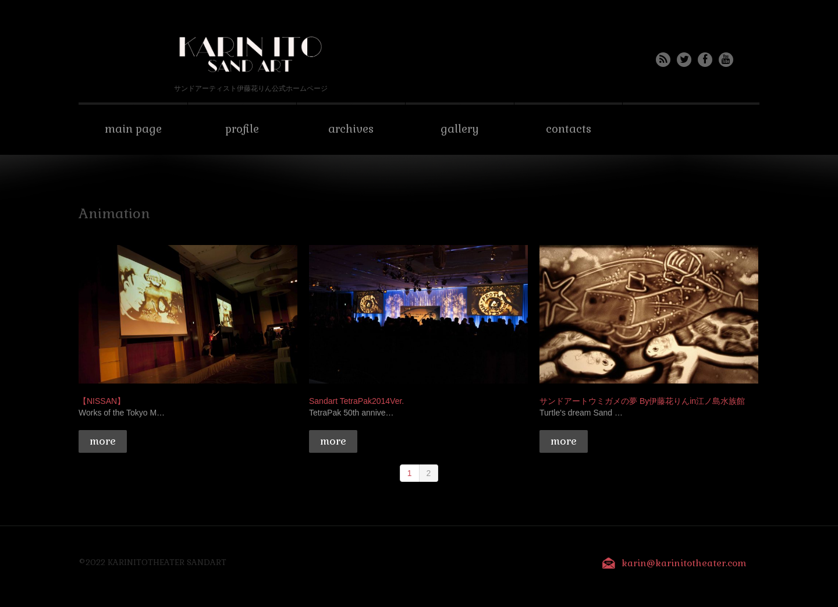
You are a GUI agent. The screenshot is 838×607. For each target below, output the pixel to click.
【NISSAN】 (102, 401)
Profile (242, 129)
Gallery (460, 129)
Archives (351, 129)
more (103, 441)
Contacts (568, 129)
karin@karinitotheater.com (684, 563)
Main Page (133, 129)
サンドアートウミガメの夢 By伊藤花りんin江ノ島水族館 (642, 401)
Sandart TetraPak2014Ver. (356, 401)
